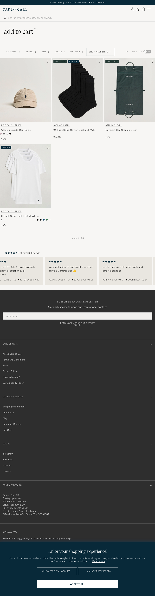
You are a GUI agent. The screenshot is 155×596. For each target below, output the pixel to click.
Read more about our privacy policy (77, 324)
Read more (98, 561)
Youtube (7, 465)
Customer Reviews (12, 424)
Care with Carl (61, 125)
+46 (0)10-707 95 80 (17, 507)
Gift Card (7, 429)
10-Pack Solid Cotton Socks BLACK (74, 129)
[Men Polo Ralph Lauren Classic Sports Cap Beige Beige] (25, 90)
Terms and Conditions (14, 359)
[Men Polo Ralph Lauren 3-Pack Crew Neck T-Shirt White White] (25, 176)
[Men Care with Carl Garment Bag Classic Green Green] (129, 90)
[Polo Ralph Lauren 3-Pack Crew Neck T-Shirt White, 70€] (25, 185)
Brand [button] (31, 51)
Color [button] (60, 51)
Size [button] (46, 51)
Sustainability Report (13, 382)
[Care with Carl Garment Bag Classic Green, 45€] (129, 99)
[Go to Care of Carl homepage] (15, 9)
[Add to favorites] (47, 62)
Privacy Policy (10, 371)
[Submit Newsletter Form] (148, 316)
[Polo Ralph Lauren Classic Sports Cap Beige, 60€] (25, 99)
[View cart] (143, 9)
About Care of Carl (12, 353)
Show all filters (100, 52)
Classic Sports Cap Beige (16, 129)
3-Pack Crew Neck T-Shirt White (20, 215)
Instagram (8, 453)
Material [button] (77, 51)
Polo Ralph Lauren (11, 125)
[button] (126, 52)
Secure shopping (11, 376)
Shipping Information (14, 406)
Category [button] (13, 51)
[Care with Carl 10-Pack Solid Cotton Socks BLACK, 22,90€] (77, 99)
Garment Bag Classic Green (121, 129)
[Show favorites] (137, 9)
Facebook (8, 459)
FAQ (5, 418)
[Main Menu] (149, 9)
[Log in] (132, 9)
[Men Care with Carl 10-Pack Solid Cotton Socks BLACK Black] (77, 90)
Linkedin (7, 471)
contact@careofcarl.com (23, 511)
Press (5, 365)
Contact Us (8, 412)
